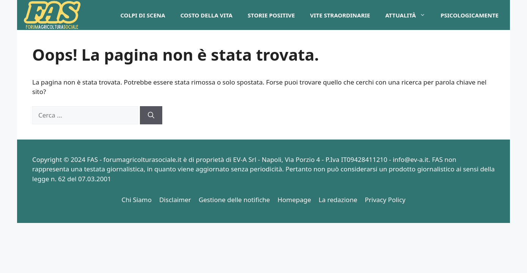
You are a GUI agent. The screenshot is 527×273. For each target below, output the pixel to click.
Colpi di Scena (142, 15)
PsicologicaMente (470, 15)
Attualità (409, 15)
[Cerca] (151, 115)
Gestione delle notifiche (234, 199)
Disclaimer (175, 199)
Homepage (294, 199)
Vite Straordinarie (340, 15)
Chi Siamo (136, 199)
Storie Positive (271, 15)
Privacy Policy (385, 199)
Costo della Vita (206, 15)
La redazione (337, 199)
